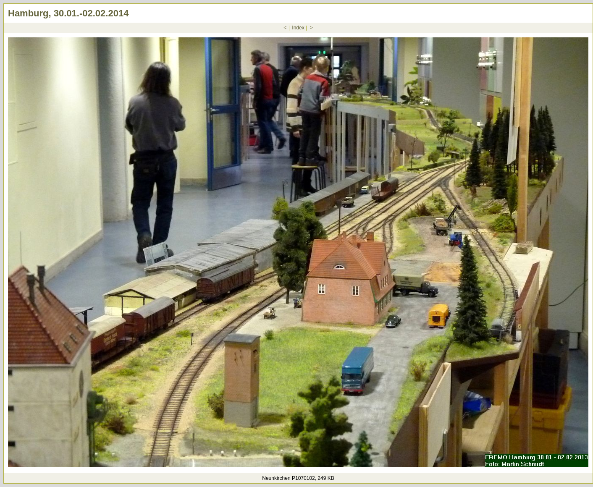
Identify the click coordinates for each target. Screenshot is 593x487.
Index (298, 28)
